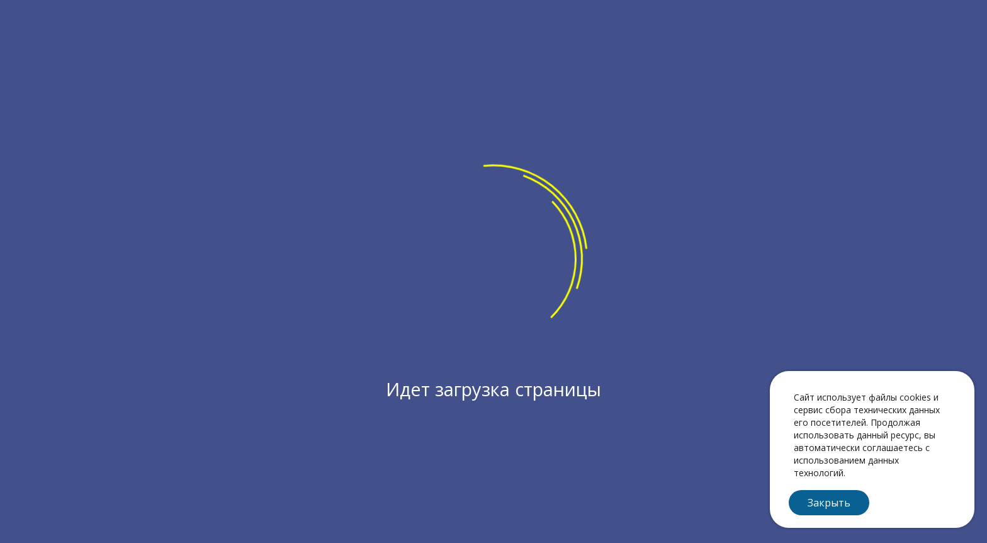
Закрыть (829, 503)
